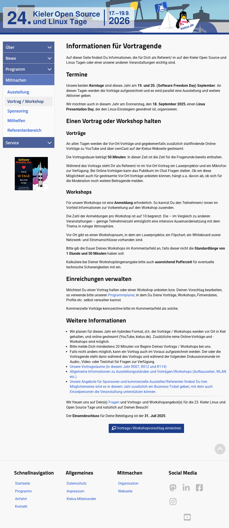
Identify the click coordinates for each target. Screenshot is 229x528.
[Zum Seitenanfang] (220, 449)
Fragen (113, 402)
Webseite (125, 491)
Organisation (128, 483)
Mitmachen (16, 80)
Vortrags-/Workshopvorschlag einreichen (146, 428)
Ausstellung (18, 92)
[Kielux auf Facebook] (199, 488)
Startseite (22, 483)
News (11, 58)
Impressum (75, 491)
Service (12, 142)
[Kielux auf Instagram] (173, 502)
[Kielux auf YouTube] (187, 517)
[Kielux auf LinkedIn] (186, 488)
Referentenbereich (24, 130)
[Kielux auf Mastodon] (173, 488)
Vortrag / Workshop (25, 101)
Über (10, 47)
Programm (15, 69)
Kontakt (21, 506)
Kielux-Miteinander (81, 499)
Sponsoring (17, 111)
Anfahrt (21, 499)
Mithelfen (16, 120)
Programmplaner (121, 295)
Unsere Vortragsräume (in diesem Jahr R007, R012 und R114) (118, 367)
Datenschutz (77, 483)
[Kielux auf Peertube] (173, 516)
